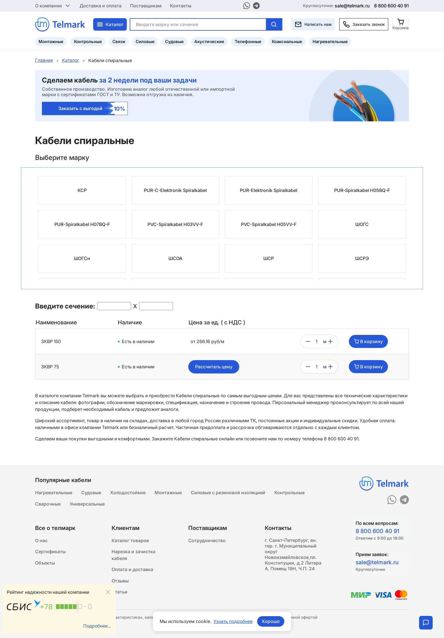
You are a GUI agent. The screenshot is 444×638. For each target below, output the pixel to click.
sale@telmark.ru (352, 6)
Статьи (119, 592)
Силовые (145, 41)
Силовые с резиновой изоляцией (228, 492)
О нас (41, 540)
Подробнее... (97, 626)
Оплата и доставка (132, 569)
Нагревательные (330, 41)
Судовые (174, 41)
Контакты (180, 6)
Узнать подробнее (233, 621)
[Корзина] (401, 23)
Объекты (45, 562)
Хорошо (271, 621)
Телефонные (248, 41)
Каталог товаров (130, 540)
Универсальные (87, 503)
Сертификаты (50, 551)
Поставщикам (145, 6)
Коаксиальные (287, 41)
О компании (53, 5)
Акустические (209, 41)
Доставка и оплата (100, 6)
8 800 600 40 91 (391, 6)
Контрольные (88, 41)
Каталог (110, 24)
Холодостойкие (128, 492)
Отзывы (120, 581)
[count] (316, 341)
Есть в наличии (138, 342)
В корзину (368, 342)
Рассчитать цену (213, 367)
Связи (118, 41)
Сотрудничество (207, 540)
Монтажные (51, 41)
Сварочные (48, 503)
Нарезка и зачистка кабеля (133, 554)
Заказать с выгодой (91, 108)
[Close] (108, 591)
